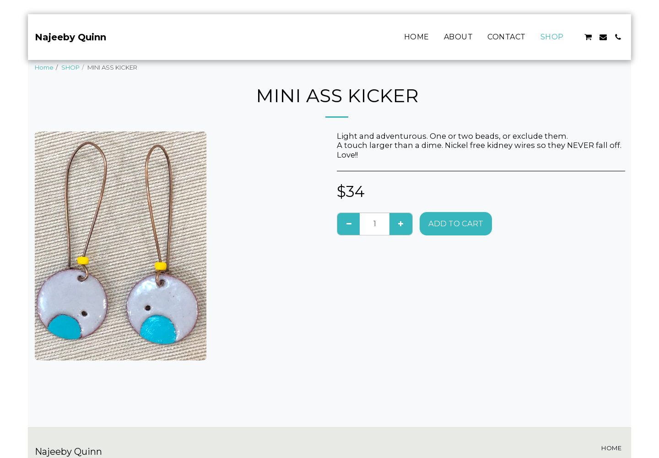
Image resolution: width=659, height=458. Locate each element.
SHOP (70, 67)
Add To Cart (455, 223)
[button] (588, 37)
